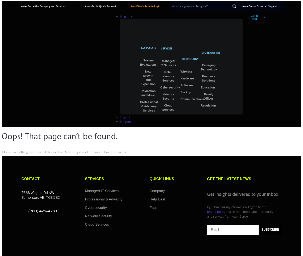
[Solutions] (181, 16)
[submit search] (234, 6)
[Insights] (181, 117)
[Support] (181, 122)
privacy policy (216, 212)
